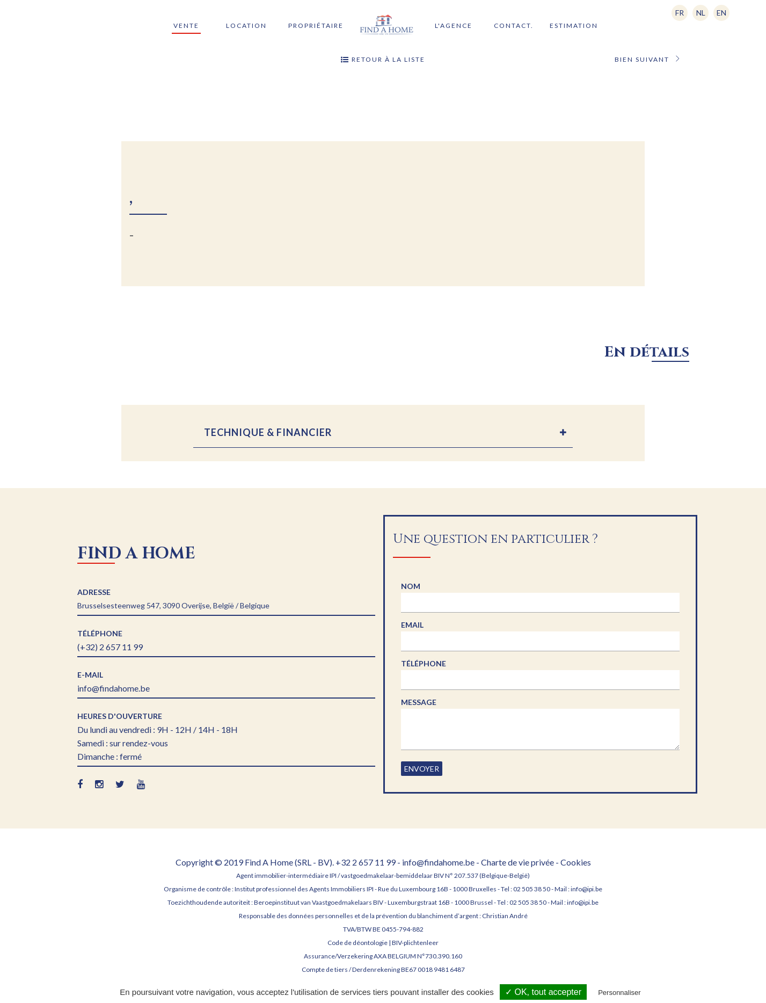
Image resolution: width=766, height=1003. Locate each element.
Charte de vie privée (517, 862)
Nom (410, 586)
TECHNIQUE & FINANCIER (268, 432)
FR (679, 12)
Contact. (514, 25)
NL (700, 12)
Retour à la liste (383, 60)
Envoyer (421, 768)
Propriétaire (316, 25)
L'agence (453, 25)
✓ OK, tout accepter (543, 992)
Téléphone (423, 663)
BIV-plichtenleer (415, 943)
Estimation (574, 25)
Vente (186, 25)
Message (418, 702)
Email (412, 624)
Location (246, 25)
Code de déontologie (357, 943)
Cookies (575, 862)
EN (721, 12)
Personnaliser (619, 993)
